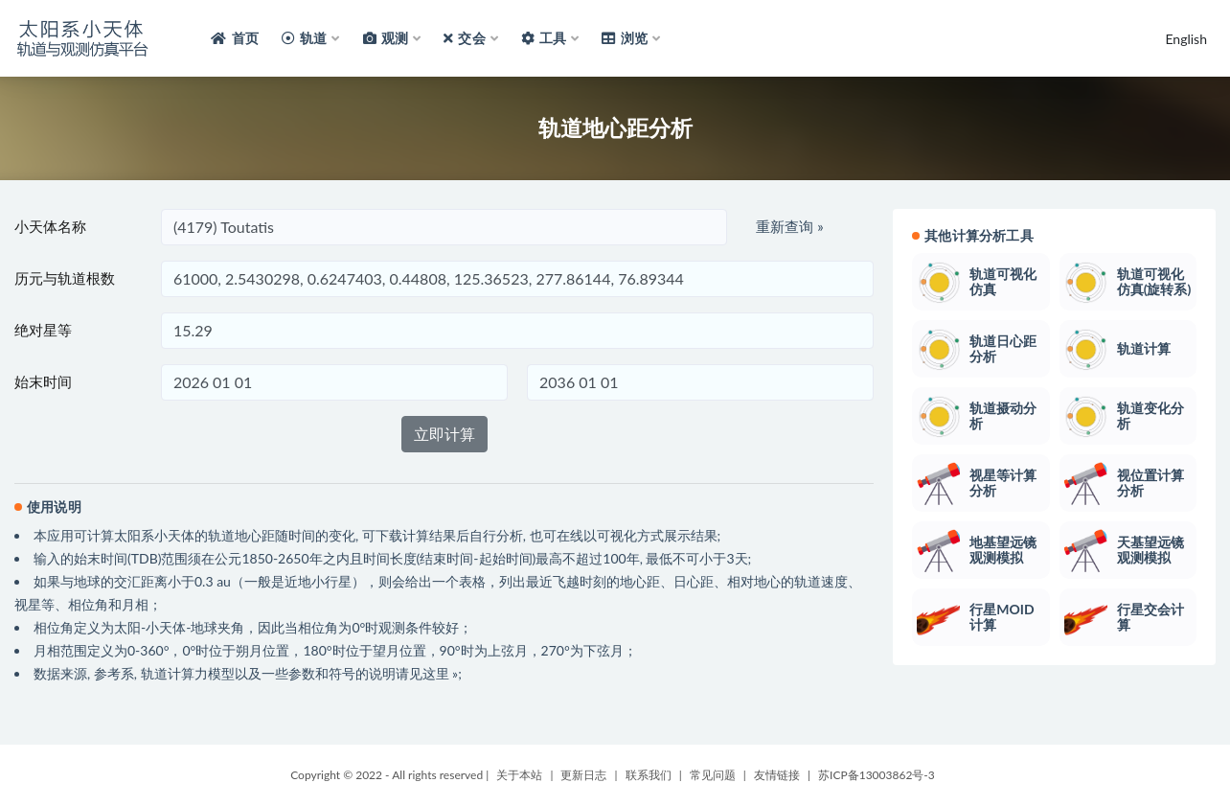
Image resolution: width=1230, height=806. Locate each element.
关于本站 (519, 775)
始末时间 (43, 381)
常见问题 (713, 775)
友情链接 (777, 775)
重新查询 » (789, 226)
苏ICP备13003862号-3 (876, 775)
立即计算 (444, 434)
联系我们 (649, 775)
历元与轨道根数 (64, 278)
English (1186, 39)
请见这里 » (427, 673)
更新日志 (583, 775)
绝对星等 (43, 329)
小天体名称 (50, 226)
